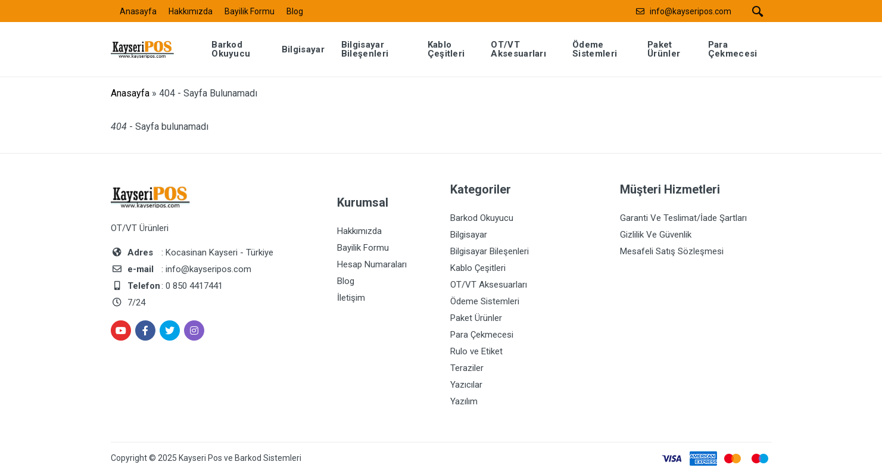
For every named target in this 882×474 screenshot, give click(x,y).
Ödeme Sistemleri (484, 301)
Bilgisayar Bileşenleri (489, 251)
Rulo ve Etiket (476, 351)
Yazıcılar (466, 384)
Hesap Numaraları (372, 264)
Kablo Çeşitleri (478, 268)
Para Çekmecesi (481, 334)
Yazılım (464, 401)
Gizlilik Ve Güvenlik (655, 234)
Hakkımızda (191, 11)
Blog (294, 11)
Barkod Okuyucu (481, 218)
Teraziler (467, 368)
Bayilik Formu (250, 11)
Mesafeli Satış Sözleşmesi (672, 251)
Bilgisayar (468, 234)
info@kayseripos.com (690, 11)
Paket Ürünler (476, 318)
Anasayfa (138, 11)
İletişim (351, 297)
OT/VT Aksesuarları (488, 284)
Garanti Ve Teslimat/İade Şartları (683, 218)
